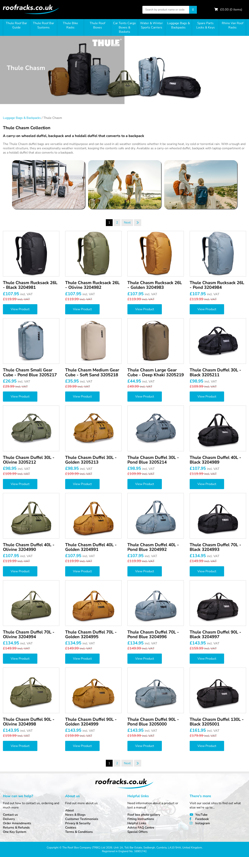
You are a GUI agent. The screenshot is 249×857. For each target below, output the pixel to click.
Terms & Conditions (79, 832)
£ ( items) (231, 9)
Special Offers (137, 832)
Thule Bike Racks (70, 25)
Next (127, 222)
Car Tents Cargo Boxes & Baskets (124, 27)
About (69, 810)
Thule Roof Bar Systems (43, 25)
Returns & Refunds (16, 827)
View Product (20, 309)
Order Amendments (17, 823)
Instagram (202, 823)
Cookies (70, 827)
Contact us (10, 815)
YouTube (201, 815)
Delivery (9, 819)
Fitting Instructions (140, 819)
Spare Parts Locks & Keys (205, 25)
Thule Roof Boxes (97, 25)
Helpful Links (136, 823)
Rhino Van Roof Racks (232, 25)
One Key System (14, 832)
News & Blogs (75, 815)
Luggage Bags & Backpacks (178, 25)
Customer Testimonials (81, 819)
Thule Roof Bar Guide (16, 25)
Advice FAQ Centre (140, 827)
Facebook (202, 819)
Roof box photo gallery (143, 815)
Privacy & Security (77, 823)
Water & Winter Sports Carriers (151, 25)
